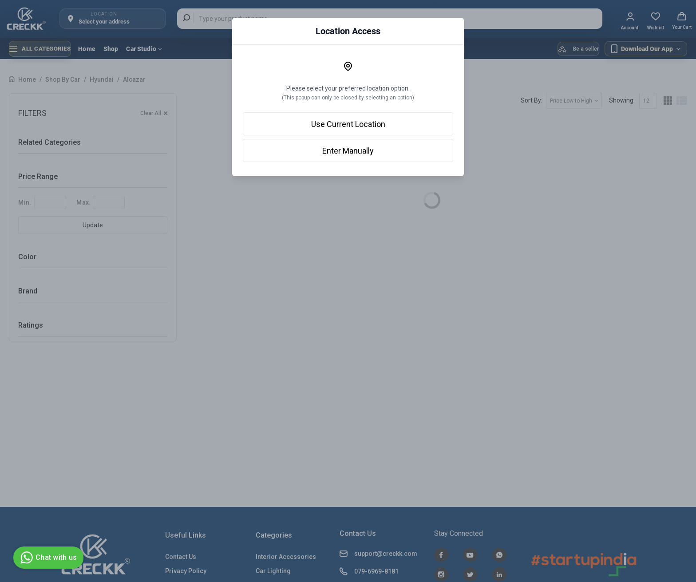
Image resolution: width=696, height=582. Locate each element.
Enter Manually (348, 150)
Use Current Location (348, 124)
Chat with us (47, 557)
